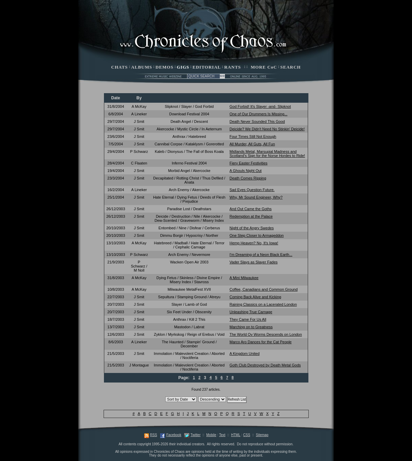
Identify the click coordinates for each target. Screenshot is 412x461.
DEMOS (164, 67)
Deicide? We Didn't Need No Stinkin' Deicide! (267, 129)
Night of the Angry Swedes (252, 228)
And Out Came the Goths (251, 209)
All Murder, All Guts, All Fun (252, 144)
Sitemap (262, 435)
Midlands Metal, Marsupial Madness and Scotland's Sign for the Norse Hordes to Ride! (267, 153)
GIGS (183, 67)
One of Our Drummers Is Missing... (259, 114)
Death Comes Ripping (248, 178)
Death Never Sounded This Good (257, 121)
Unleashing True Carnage (251, 312)
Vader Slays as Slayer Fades (254, 262)
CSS (246, 435)
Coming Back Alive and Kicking (255, 297)
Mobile (211, 435)
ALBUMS (141, 67)
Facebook (173, 435)
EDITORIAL (207, 67)
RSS (153, 435)
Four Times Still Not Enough (253, 136)
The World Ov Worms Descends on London (266, 334)
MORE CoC (264, 67)
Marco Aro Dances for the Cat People (261, 342)
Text (222, 435)
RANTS (232, 67)
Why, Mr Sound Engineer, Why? (256, 197)
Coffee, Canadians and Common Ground (264, 289)
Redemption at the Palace (251, 216)
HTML (235, 435)
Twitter (195, 435)
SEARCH (290, 67)
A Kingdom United (245, 353)
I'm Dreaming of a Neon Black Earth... (261, 255)
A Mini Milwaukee (244, 278)
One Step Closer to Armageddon (257, 235)
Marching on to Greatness (251, 327)
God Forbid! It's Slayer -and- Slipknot (260, 106)
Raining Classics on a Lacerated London (263, 304)
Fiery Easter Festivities (249, 163)
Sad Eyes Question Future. (252, 190)
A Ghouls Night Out (246, 171)
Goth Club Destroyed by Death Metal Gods (265, 365)
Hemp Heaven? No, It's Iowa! (254, 243)
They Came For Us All (248, 319)
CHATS (119, 67)
